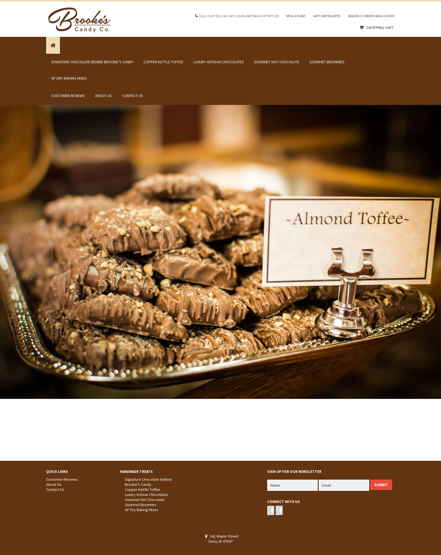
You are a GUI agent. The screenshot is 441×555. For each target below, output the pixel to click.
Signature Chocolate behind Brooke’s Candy (92, 61)
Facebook (270, 510)
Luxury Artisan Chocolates (219, 61)
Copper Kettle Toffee (163, 61)
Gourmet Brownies (327, 61)
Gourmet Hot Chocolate (276, 61)
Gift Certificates (326, 16)
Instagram (279, 510)
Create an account (379, 16)
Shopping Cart (379, 27)
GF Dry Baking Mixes (69, 78)
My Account (296, 16)
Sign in (353, 16)
